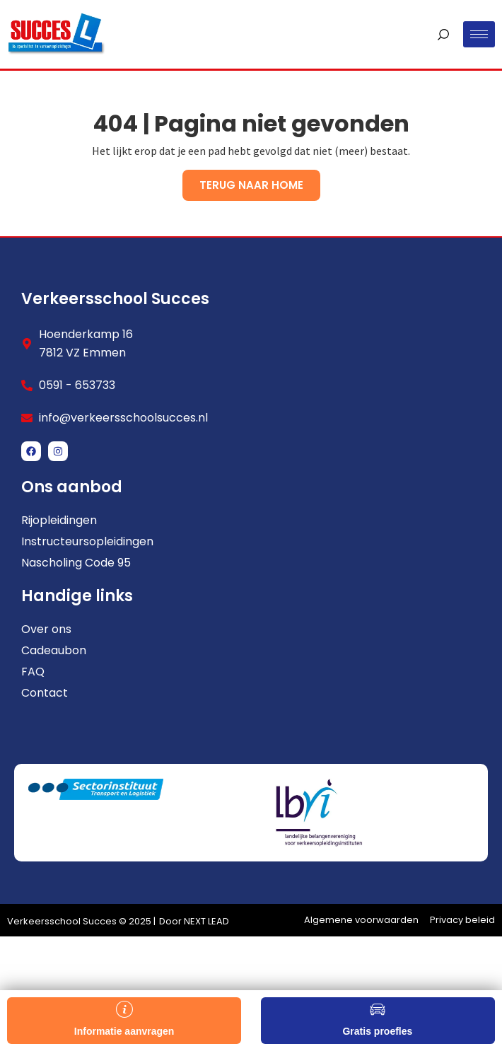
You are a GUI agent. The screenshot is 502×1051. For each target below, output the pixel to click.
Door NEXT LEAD (194, 921)
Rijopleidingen (59, 520)
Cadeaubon (53, 651)
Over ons (46, 629)
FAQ (33, 672)
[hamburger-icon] (479, 34)
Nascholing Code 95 (76, 563)
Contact (44, 693)
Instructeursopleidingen (87, 542)
